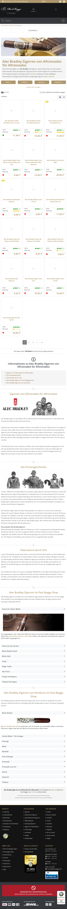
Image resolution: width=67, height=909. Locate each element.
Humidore (28, 832)
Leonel (48, 821)
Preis (8, 82)
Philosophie (6, 861)
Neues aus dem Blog (31, 849)
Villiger (48, 838)
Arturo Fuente (50, 835)
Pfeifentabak (28, 838)
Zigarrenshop (32, 792)
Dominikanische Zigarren (32, 818)
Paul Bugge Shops (8, 852)
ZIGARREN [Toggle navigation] (33, 30)
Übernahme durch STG (14, 378)
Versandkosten (7, 815)
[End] (41, 342)
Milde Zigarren (29, 821)
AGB (4, 869)
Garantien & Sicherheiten (10, 824)
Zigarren (54, 790)
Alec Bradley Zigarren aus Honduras (18, 383)
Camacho (49, 824)
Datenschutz (7, 866)
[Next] (37, 342)
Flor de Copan (50, 832)
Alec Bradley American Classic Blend (21, 636)
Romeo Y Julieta (51, 815)
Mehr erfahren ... (49, 76)
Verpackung (6, 827)
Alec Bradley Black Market (12, 726)
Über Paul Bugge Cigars (10, 849)
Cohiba (48, 812)
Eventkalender (29, 852)
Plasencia (49, 827)
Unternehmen (7, 855)
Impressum (6, 863)
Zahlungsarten (7, 821)
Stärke (25, 82)
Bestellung (6, 818)
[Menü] (64, 892)
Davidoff (49, 818)
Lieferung (6, 812)
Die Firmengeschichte (13, 375)
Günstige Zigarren (30, 824)
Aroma (42, 82)
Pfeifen (27, 835)
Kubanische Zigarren (31, 815)
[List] (60, 97)
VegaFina (49, 829)
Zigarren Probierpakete (32, 827)
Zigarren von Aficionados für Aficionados (19, 373)
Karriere (5, 858)
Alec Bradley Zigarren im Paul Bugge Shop (20, 380)
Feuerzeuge (28, 829)
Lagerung (6, 829)
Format (59, 82)
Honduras (32, 74)
